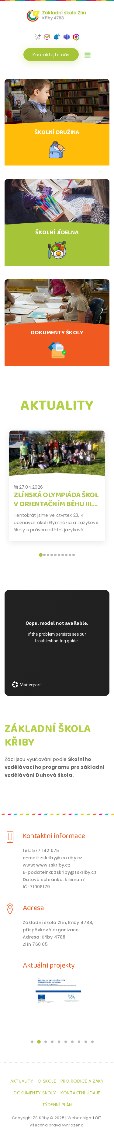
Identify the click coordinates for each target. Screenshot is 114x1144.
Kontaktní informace (54, 836)
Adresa (33, 908)
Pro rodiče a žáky (82, 1081)
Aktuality (21, 1081)
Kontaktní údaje (80, 1093)
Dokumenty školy (35, 1093)
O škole (47, 1081)
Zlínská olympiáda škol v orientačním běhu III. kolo (56, 504)
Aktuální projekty (49, 966)
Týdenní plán (57, 1105)
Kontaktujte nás (51, 55)
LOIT (97, 1118)
